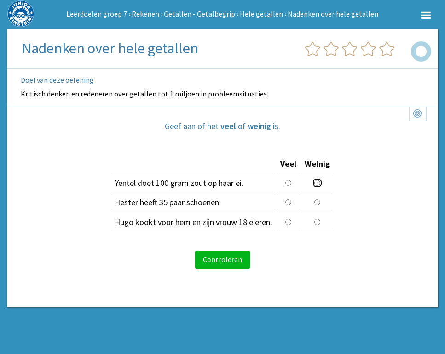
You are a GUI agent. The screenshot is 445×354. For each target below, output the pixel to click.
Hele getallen (261, 13)
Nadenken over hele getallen (333, 13)
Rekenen (145, 13)
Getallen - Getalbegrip (199, 13)
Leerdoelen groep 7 (96, 13)
